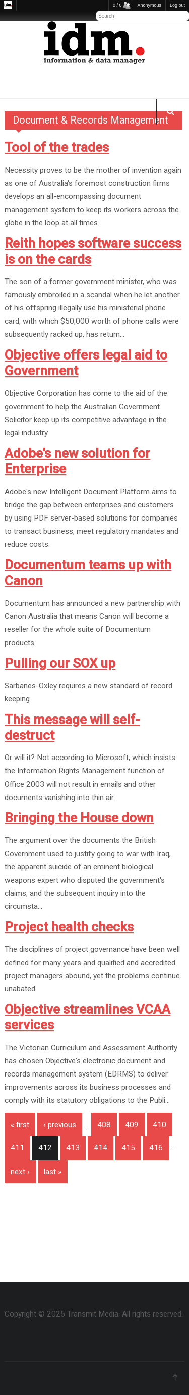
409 (132, 1124)
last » (52, 1171)
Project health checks (69, 926)
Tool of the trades (57, 147)
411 (17, 1147)
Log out (177, 5)
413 (73, 1147)
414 (100, 1147)
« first (20, 1124)
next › (20, 1171)
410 (159, 1124)
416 (156, 1147)
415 (128, 1147)
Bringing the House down (79, 817)
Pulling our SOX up (60, 663)
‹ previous (59, 1124)
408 (104, 1124)
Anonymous (149, 5)
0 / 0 (117, 5)
